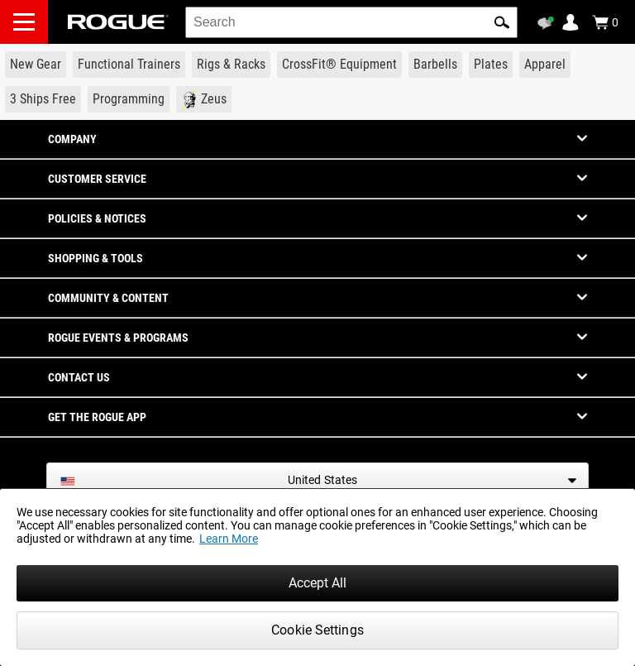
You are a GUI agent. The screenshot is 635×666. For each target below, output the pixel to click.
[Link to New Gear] (35, 64)
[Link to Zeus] (204, 99)
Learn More (228, 538)
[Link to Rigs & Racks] (231, 64)
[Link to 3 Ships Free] (43, 99)
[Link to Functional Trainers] (129, 64)
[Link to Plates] (491, 64)
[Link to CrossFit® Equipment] (339, 64)
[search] (351, 22)
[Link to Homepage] (118, 22)
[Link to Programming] (128, 99)
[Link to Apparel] (545, 64)
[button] (502, 22)
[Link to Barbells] (435, 64)
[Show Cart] (605, 22)
